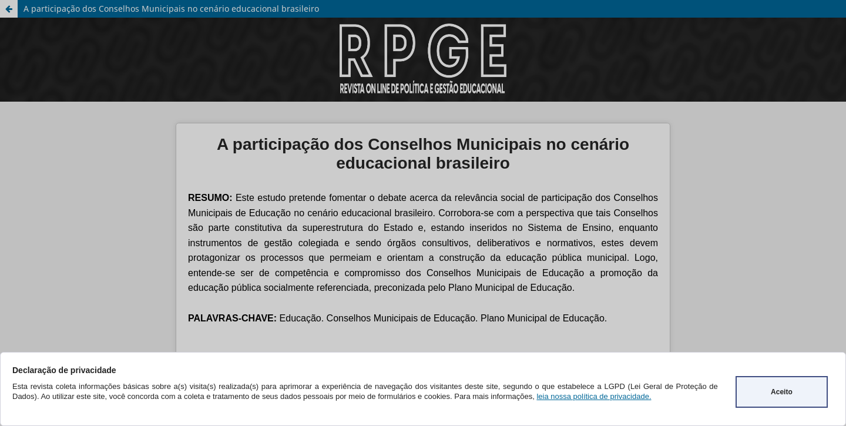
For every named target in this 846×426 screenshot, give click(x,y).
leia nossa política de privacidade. (593, 396)
